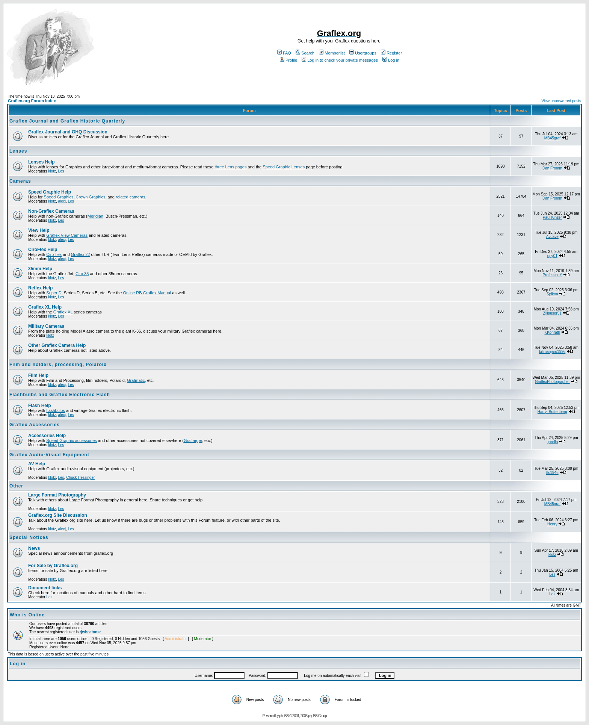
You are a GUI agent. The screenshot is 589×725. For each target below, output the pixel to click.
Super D (53, 293)
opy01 (552, 256)
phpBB (283, 716)
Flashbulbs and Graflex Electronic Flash (59, 394)
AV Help (36, 463)
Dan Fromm (552, 168)
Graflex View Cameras (67, 235)
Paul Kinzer (552, 217)
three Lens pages (230, 167)
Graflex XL (63, 312)
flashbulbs (55, 410)
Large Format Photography (57, 495)
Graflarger (193, 440)
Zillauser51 (552, 313)
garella (552, 442)
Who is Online (27, 615)
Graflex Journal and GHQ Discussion (67, 132)
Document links (45, 587)
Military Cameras (46, 326)
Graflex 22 (80, 254)
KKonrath (552, 332)
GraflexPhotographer (552, 382)
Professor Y (552, 275)
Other (16, 486)
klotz (52, 171)
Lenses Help (41, 162)
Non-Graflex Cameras (51, 211)
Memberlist (332, 53)
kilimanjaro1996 (552, 352)
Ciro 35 (82, 273)
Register (391, 53)
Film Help (38, 375)
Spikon (552, 294)
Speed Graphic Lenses (284, 167)
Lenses (18, 151)
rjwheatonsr (90, 632)
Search (305, 53)
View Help (38, 230)
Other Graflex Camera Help (57, 345)
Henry (552, 524)
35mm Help (40, 268)
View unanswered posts (561, 101)
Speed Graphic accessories (71, 440)
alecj (62, 201)
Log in (390, 60)
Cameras (20, 181)
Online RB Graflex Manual (147, 293)
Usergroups (362, 53)
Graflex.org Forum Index (32, 100)
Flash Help (39, 405)
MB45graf (552, 138)
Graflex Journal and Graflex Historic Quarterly (67, 121)
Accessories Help (47, 435)
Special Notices (28, 537)
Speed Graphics (59, 197)
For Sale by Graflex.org (53, 565)
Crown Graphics (91, 197)
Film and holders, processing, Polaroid (58, 364)
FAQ (284, 53)
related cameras (130, 197)
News (34, 548)
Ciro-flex (54, 254)
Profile (288, 60)
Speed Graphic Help (49, 192)
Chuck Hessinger (80, 477)
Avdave (552, 237)
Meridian (95, 216)
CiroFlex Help (42, 249)
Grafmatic (136, 380)
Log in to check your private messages (340, 60)
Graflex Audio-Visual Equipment (49, 454)
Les (61, 171)
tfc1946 (552, 473)
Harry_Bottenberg (552, 412)
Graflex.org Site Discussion (57, 515)
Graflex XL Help (45, 307)
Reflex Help (40, 288)
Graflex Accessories (34, 424)
